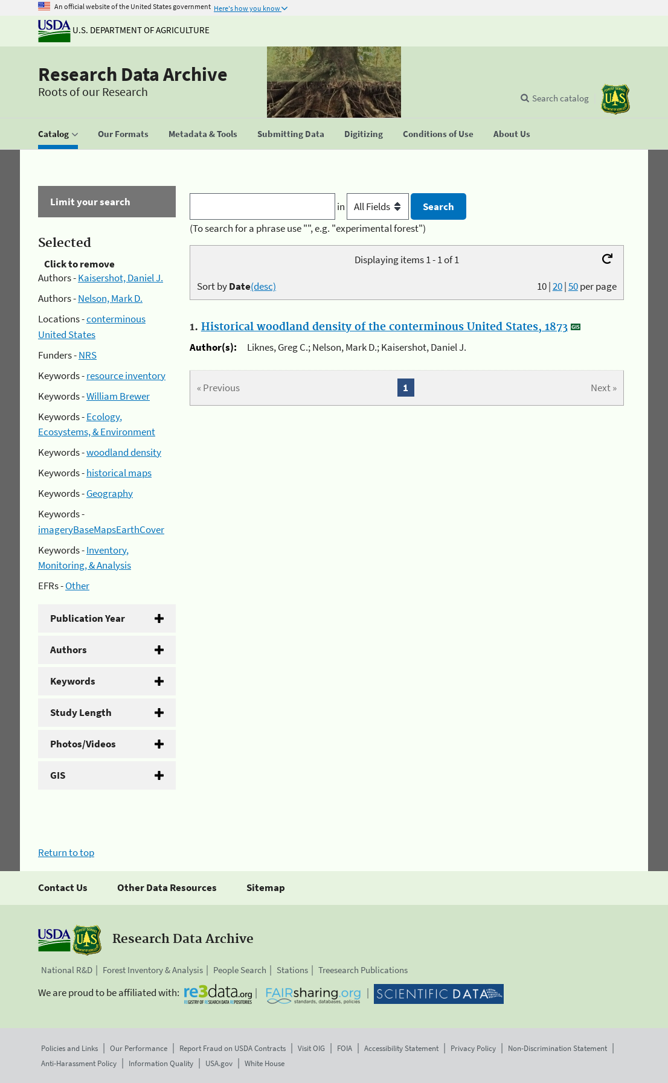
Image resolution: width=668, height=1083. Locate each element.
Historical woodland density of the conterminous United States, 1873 (384, 327)
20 (557, 286)
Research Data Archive (133, 74)
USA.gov (219, 1063)
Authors (68, 649)
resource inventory (125, 375)
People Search (239, 970)
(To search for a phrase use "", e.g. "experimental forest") (308, 228)
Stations (292, 970)
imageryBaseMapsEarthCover (101, 529)
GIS (57, 775)
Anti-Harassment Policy (79, 1063)
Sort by (236, 286)
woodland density (123, 452)
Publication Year (87, 618)
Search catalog (560, 98)
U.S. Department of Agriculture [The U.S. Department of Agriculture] (124, 30)
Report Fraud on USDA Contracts (232, 1048)
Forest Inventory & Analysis (153, 970)
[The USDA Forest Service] (615, 99)
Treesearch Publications (363, 970)
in (374, 206)
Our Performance (138, 1048)
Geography (109, 493)
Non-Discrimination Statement (557, 1048)
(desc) (263, 286)
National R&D (66, 970)
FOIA (344, 1048)
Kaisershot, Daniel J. (120, 277)
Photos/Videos (83, 743)
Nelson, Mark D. (110, 298)
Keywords (72, 681)
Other (77, 585)
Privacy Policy (473, 1048)
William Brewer (118, 396)
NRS (88, 355)
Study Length (81, 712)
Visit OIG (311, 1048)
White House (264, 1063)
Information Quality (161, 1063)
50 (573, 286)
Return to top (66, 852)
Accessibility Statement (401, 1048)
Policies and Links (69, 1048)
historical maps (119, 472)
